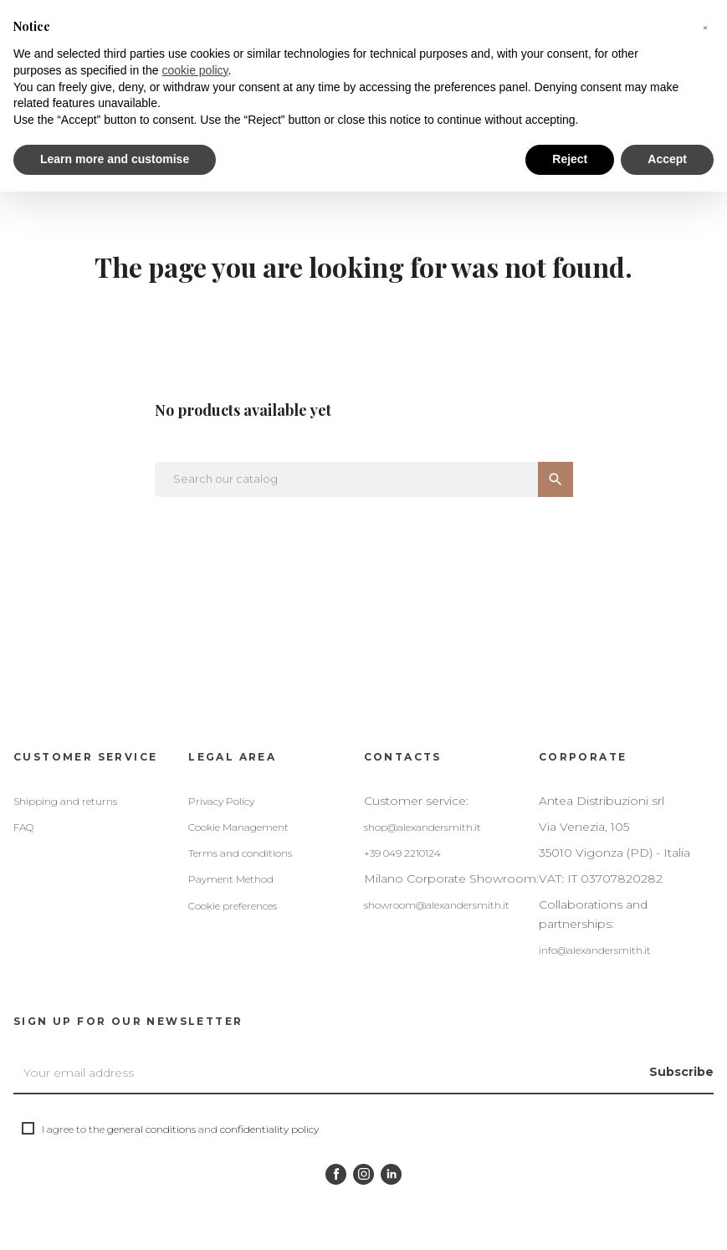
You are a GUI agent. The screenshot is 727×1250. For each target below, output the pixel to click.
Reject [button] (569, 159)
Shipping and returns (65, 801)
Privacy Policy (221, 801)
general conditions (151, 1129)
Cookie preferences (232, 905)
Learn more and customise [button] (114, 159)
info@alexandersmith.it (595, 950)
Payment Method (231, 879)
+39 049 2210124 (402, 853)
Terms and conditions (240, 853)
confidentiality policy (269, 1129)
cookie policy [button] (194, 70)
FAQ (23, 827)
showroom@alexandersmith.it (436, 905)
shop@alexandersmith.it (422, 827)
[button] (705, 26)
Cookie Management (238, 827)
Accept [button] (667, 159)
